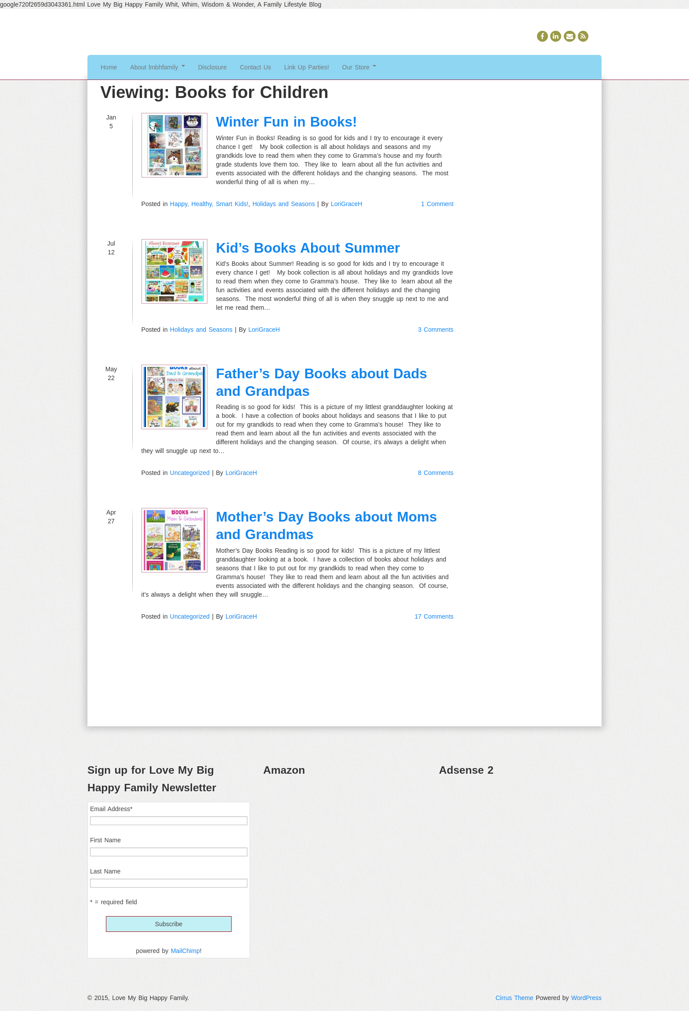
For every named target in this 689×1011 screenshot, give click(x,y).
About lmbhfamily (157, 67)
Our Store (359, 67)
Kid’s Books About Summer (308, 248)
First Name (105, 840)
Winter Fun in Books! (286, 122)
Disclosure (212, 67)
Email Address (111, 808)
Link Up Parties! (306, 67)
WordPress (586, 997)
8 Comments (435, 472)
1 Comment (437, 203)
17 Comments (433, 616)
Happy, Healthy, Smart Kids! (209, 203)
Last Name (105, 871)
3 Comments (435, 329)
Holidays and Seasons (283, 203)
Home (109, 67)
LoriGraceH (347, 203)
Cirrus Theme (514, 997)
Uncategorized (190, 472)
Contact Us (255, 67)
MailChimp (185, 950)
